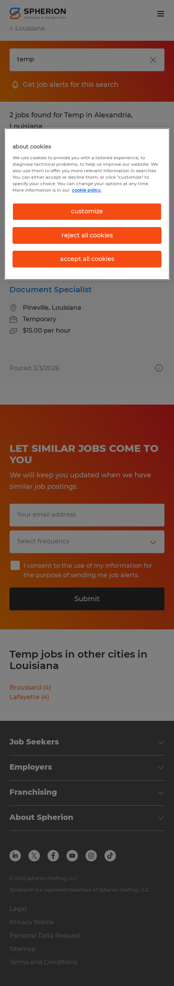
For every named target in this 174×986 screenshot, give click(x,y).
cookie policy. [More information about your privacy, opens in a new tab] (86, 190)
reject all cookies (87, 235)
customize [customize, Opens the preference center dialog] (87, 211)
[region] (86, 204)
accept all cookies (87, 259)
